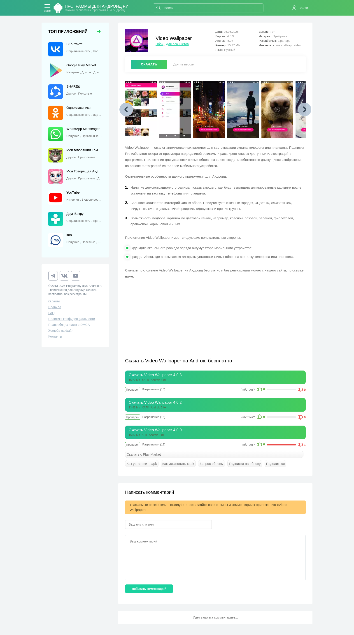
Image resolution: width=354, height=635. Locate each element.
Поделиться (275, 464)
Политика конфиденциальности (71, 319)
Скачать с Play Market (144, 454)
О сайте (54, 301)
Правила (54, 307)
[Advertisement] (170, 315)
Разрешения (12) (153, 444)
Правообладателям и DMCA (69, 325)
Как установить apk (142, 464)
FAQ (51, 313)
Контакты (55, 336)
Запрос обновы (212, 464)
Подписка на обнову (245, 464)
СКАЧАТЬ (149, 64)
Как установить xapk (178, 464)
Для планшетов (177, 44)
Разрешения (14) (153, 389)
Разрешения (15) (153, 417)
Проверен (132, 389)
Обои (159, 44)
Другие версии (183, 64)
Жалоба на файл (60, 330)
